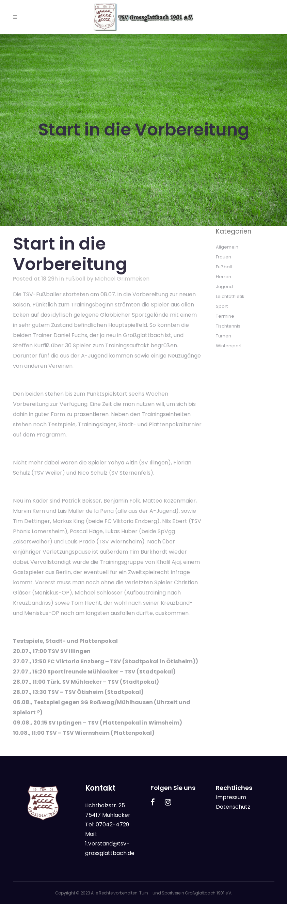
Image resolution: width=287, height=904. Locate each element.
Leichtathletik (230, 296)
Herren (223, 276)
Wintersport (229, 346)
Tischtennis (228, 326)
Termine (225, 316)
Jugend (224, 286)
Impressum (231, 797)
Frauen (223, 257)
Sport (222, 306)
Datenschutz (233, 807)
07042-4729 (112, 824)
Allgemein (227, 247)
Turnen (223, 336)
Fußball (75, 279)
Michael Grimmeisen (122, 279)
